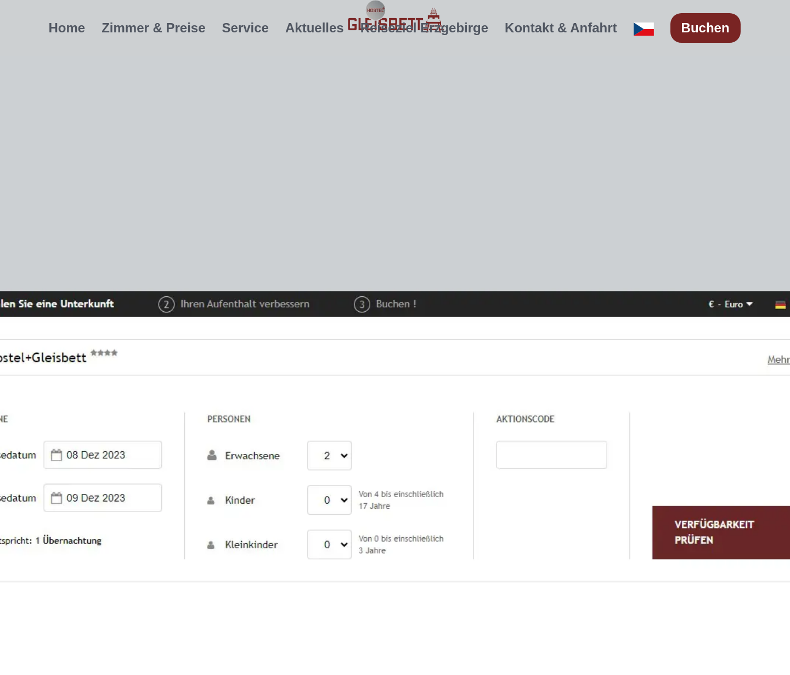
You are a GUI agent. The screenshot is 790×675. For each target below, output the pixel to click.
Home (66, 27)
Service (245, 27)
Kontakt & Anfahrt (561, 27)
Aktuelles (314, 27)
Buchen (705, 27)
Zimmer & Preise (153, 27)
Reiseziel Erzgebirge (424, 27)
